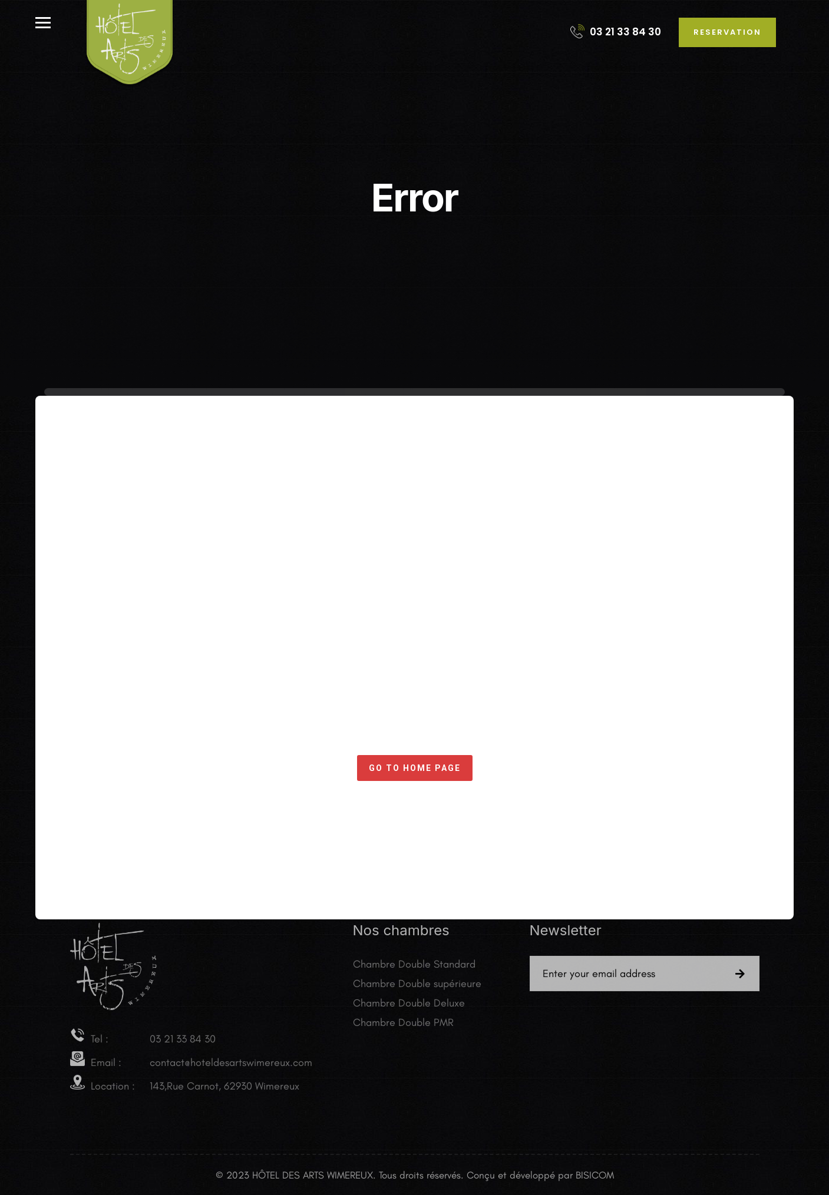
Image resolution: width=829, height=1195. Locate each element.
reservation (727, 32)
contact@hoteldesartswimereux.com (231, 1064)
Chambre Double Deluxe (409, 1005)
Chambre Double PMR (403, 1025)
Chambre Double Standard (414, 967)
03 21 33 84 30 (615, 32)
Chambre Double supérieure (417, 986)
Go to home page (415, 768)
